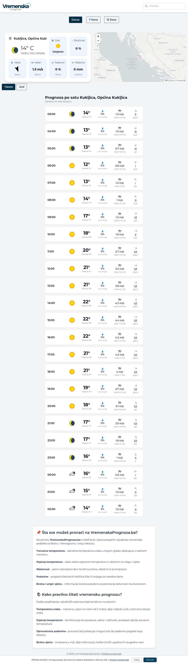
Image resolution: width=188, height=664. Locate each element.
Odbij (137, 659)
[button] (140, 57)
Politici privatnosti (119, 659)
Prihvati (150, 659)
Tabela (8, 86)
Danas (76, 19)
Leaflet (170, 80)
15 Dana (111, 19)
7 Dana (93, 19)
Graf (21, 86)
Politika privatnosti (111, 653)
